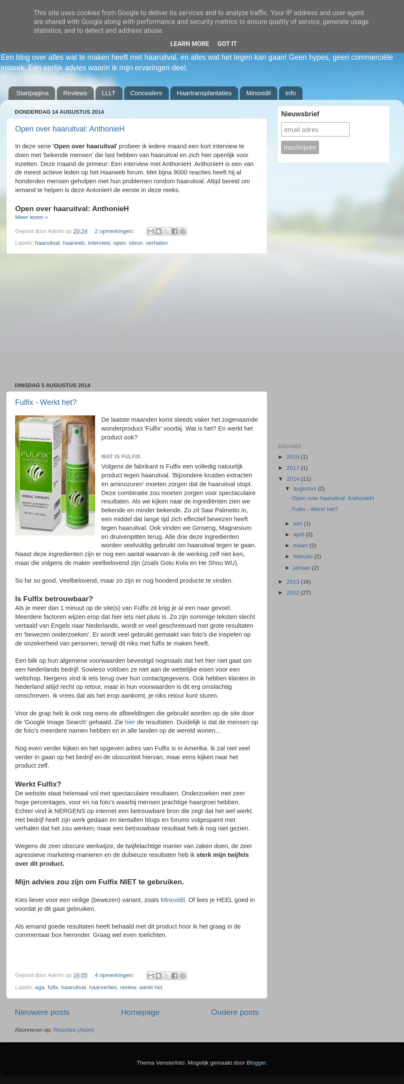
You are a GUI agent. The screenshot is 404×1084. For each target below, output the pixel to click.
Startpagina (32, 92)
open (119, 243)
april (299, 534)
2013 (294, 581)
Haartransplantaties (204, 92)
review (128, 987)
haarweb (74, 243)
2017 (294, 468)
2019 (294, 457)
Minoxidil (258, 92)
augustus (305, 488)
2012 (294, 592)
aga (40, 987)
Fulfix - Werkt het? (46, 402)
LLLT (109, 92)
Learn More (189, 44)
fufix (53, 987)
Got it (227, 44)
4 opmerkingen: (115, 975)
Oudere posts (235, 1012)
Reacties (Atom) (73, 1030)
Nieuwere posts (42, 1012)
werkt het (150, 987)
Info (290, 92)
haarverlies (103, 987)
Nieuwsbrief (300, 114)
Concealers (146, 92)
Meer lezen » (31, 217)
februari (303, 556)
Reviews (75, 92)
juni (298, 523)
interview (99, 243)
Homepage (140, 1012)
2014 (294, 479)
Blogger (256, 1063)
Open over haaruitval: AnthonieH (70, 129)
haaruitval (47, 243)
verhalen (157, 243)
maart (301, 545)
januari (302, 568)
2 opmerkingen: (115, 231)
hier (131, 722)
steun (136, 243)
